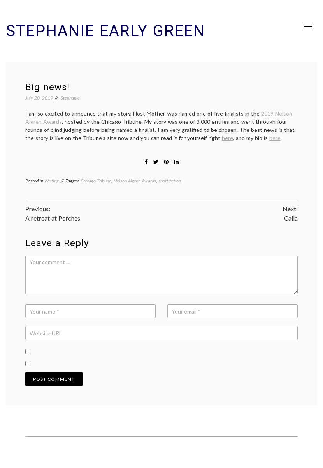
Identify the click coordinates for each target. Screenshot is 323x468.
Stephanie (70, 98)
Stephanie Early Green (105, 31)
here (227, 138)
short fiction (169, 181)
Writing (51, 181)
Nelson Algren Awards (135, 181)
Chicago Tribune (96, 181)
